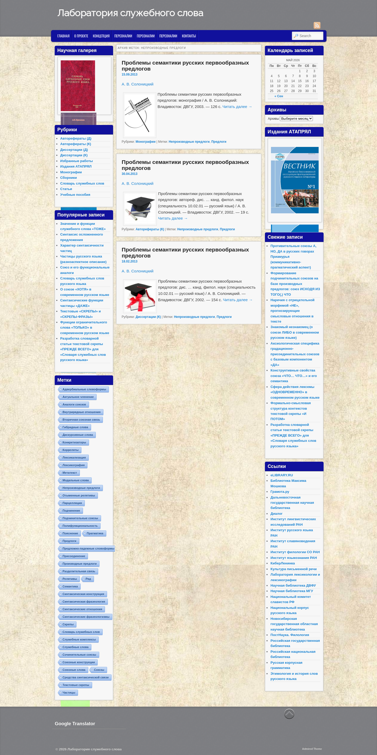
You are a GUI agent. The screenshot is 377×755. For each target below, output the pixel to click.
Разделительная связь (79, 571)
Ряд (88, 578)
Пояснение (70, 533)
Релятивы (70, 578)
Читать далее (237, 106)
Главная (63, 35)
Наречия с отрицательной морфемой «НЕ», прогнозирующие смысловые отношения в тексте (292, 310)
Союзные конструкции (79, 662)
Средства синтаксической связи (86, 677)
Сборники (68, 178)
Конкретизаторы (74, 442)
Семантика (70, 586)
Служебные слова (75, 647)
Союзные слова (74, 669)
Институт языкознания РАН (293, 558)
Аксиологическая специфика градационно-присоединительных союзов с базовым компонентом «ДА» (294, 354)
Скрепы (68, 624)
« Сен (279, 96)
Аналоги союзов (74, 404)
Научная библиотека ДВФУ (293, 585)
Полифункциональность (80, 525)
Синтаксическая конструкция (83, 594)
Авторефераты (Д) (75, 138)
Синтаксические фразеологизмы (86, 616)
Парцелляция (72, 503)
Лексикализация (74, 457)
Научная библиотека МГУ (291, 591)
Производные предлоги (80, 563)
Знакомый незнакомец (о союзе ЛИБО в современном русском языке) (294, 332)
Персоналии (123, 35)
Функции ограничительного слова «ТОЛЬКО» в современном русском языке (84, 327)
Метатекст (70, 472)
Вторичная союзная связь (81, 419)
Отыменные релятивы (79, 495)
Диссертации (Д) (74, 150)
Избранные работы (76, 161)
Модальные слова (76, 480)
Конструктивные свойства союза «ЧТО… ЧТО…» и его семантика (293, 375)
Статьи (66, 189)
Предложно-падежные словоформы (88, 548)
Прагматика (95, 533)
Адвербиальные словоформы (84, 389)
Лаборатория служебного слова (130, 12)
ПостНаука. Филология (289, 635)
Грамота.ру (279, 492)
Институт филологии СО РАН (295, 552)
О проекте (81, 35)
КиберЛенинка (282, 563)
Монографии (146, 142)
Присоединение (74, 556)
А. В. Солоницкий (137, 84)
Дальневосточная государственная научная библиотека (292, 502)
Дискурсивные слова (78, 434)
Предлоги (218, 142)
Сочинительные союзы (79, 654)
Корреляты (71, 449)
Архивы (273, 119)
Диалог (276, 514)
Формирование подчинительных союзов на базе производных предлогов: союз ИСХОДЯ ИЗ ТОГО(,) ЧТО (295, 283)
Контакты (189, 35)
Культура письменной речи (293, 569)
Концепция (101, 35)
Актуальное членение (78, 396)
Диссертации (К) (148, 317)
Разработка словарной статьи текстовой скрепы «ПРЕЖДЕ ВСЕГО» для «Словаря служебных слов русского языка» (83, 349)
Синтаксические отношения (82, 609)
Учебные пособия (75, 195)
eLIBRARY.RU (281, 475)
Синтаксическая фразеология (84, 601)
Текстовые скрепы (76, 685)
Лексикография (74, 465)
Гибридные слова (75, 427)
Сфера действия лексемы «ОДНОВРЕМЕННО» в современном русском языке (294, 392)
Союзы (99, 669)
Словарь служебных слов (82, 183)
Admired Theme (312, 748)
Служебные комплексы (79, 639)
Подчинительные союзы (80, 518)
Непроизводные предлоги (189, 142)
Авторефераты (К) (150, 229)
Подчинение (71, 510)
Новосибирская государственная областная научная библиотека (294, 624)
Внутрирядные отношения (82, 412)
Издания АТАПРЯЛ (76, 166)
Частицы (69, 692)
